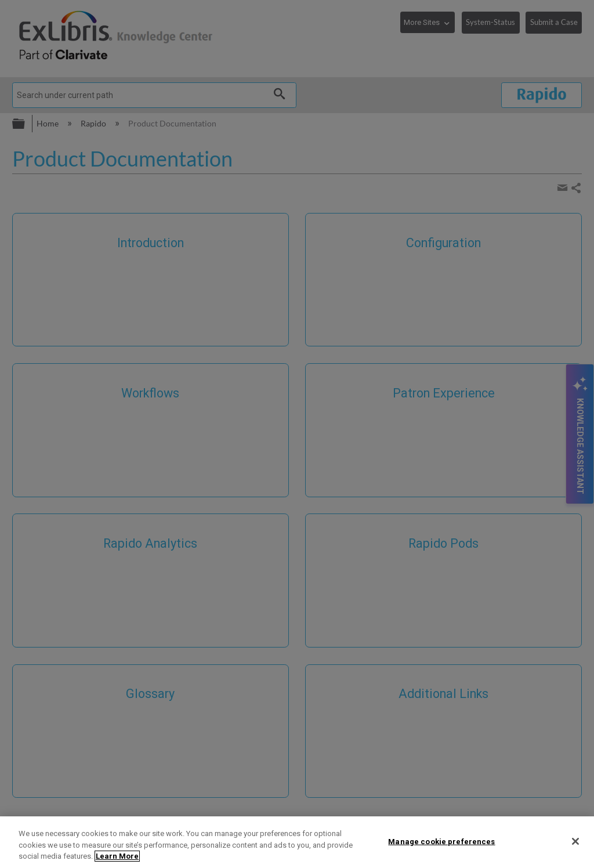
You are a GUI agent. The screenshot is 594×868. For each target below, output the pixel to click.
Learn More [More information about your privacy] (117, 856)
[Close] (575, 841)
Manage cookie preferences (441, 841)
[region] (297, 842)
